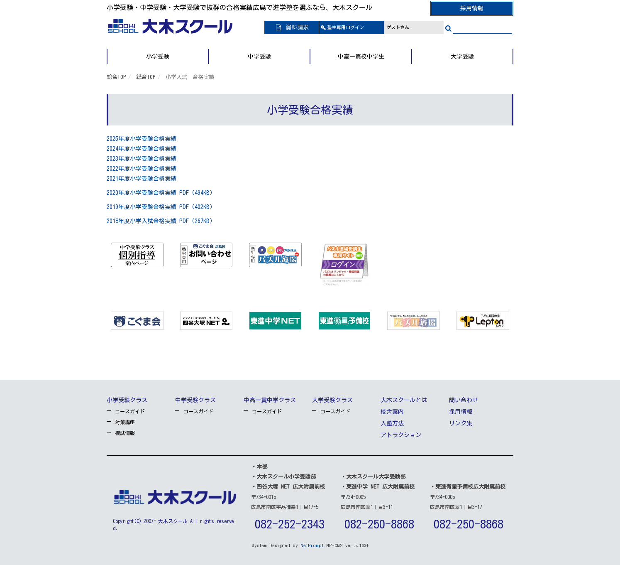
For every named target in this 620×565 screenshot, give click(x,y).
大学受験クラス (332, 400)
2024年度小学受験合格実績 (141, 149)
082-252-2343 (290, 524)
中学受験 (259, 56)
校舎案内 (392, 412)
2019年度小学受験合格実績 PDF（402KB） (161, 207)
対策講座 (125, 422)
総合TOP (116, 77)
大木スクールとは (404, 400)
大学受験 (462, 56)
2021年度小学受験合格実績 (141, 179)
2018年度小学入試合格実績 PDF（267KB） (161, 221)
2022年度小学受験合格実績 (141, 169)
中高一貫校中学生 (361, 56)
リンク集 (460, 423)
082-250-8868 (379, 524)
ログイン (345, 27)
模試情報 (125, 432)
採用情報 (471, 8)
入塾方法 (392, 423)
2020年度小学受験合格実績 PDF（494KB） (161, 193)
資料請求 (291, 27)
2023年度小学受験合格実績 (141, 159)
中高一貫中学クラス (270, 400)
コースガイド (130, 411)
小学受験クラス (127, 400)
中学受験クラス (195, 400)
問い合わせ (463, 400)
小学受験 (157, 56)
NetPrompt (312, 545)
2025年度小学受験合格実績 (141, 139)
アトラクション (401, 435)
